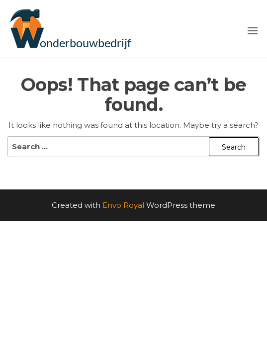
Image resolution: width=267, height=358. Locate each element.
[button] (253, 31)
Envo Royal (123, 205)
